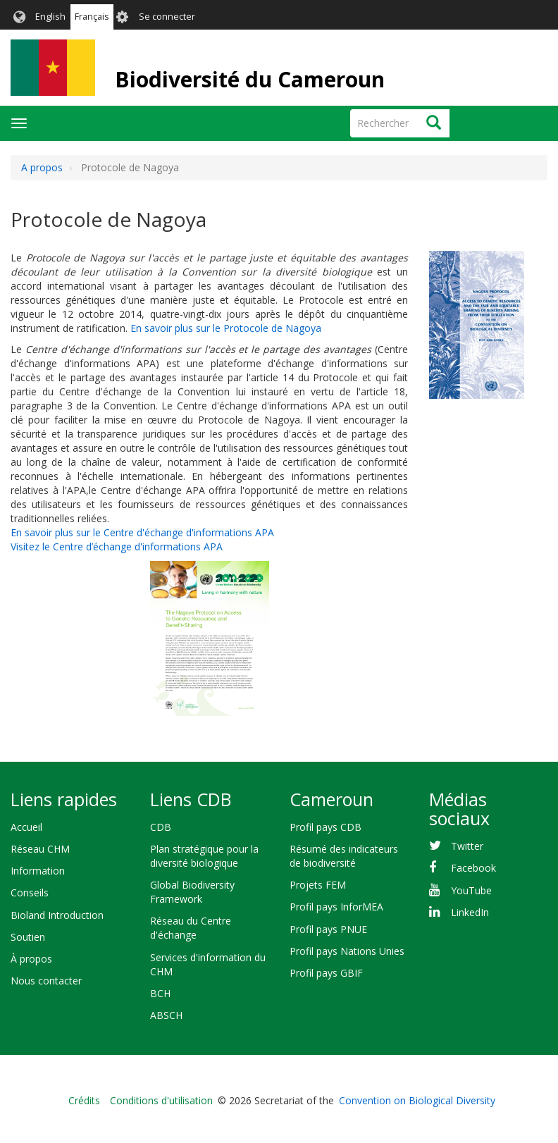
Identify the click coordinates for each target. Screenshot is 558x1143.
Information (38, 870)
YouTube (471, 890)
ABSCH (166, 1015)
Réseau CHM (40, 848)
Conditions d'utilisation (161, 1100)
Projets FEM (318, 884)
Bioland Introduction (57, 915)
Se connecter (167, 17)
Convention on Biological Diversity (417, 1100)
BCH (160, 993)
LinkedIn (470, 912)
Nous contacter (46, 980)
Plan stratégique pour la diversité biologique (204, 856)
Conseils (30, 892)
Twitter (467, 846)
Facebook (473, 868)
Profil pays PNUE (328, 929)
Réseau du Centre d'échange (190, 927)
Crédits (84, 1100)
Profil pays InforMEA (336, 906)
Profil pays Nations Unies (347, 951)
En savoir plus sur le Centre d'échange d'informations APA (142, 532)
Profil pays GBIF (326, 973)
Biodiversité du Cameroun (250, 79)
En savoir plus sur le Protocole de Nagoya (225, 328)
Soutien (28, 937)
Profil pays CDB (325, 827)
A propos (42, 167)
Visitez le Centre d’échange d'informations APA (117, 546)
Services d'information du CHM (208, 964)
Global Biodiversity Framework (192, 892)
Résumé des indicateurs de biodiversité (344, 856)
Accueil (26, 827)
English (50, 17)
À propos (31, 958)
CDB (160, 827)
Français (92, 17)
